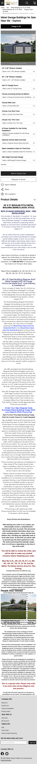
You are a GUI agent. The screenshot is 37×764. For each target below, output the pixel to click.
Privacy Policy (6, 711)
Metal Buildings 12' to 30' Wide (20, 7)
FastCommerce (6, 760)
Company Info (7, 699)
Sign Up (32, 743)
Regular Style (28, 9)
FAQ (3, 727)
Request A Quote (18, 179)
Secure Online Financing (9, 733)
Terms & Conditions (8, 708)
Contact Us (5, 705)
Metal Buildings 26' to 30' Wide (12, 9)
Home (2, 7)
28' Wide (5, 11)
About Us (4, 702)
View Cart (5, 718)
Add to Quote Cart (18, 173)
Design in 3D (16, 26)
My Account (5, 721)
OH (8, 7)
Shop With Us (6, 714)
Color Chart (5, 730)
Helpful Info (6, 724)
